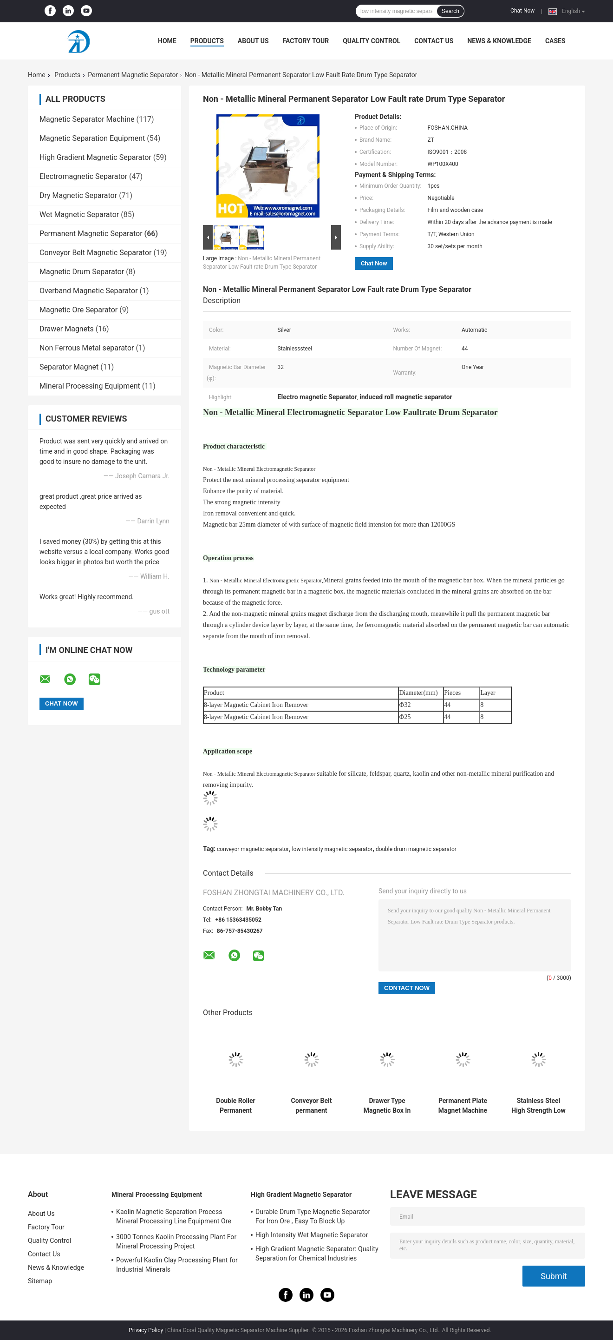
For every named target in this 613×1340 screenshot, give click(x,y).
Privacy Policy (146, 1330)
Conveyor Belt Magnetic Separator (95, 252)
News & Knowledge (499, 41)
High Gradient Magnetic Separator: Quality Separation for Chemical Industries (316, 1253)
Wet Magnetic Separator (79, 214)
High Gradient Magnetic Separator (95, 157)
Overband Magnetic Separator (88, 290)
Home (167, 41)
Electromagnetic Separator (83, 176)
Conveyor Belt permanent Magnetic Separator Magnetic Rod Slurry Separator (311, 1106)
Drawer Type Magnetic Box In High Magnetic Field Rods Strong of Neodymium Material (387, 1106)
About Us (253, 41)
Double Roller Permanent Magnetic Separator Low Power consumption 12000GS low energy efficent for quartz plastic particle (235, 1106)
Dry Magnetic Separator (78, 195)
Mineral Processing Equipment (89, 386)
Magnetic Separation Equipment (92, 138)
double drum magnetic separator (416, 849)
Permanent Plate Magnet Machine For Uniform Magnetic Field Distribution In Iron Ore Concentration (463, 1106)
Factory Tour (306, 41)
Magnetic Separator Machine (87, 119)
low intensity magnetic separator (332, 849)
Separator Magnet (68, 367)
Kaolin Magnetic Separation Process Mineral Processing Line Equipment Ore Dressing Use (173, 1218)
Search (450, 11)
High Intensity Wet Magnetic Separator (311, 1235)
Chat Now (522, 10)
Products (207, 41)
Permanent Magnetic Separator (133, 75)
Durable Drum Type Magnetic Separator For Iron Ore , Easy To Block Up (312, 1216)
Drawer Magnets (66, 328)
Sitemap (40, 1281)
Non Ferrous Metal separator (86, 347)
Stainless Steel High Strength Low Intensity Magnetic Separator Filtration (538, 1106)
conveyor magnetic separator (253, 849)
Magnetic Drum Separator (81, 271)
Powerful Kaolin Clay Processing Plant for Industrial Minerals (177, 1264)
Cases (555, 41)
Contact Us (433, 41)
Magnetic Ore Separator (78, 309)
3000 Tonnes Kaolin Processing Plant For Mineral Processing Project (176, 1241)
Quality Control (371, 41)
